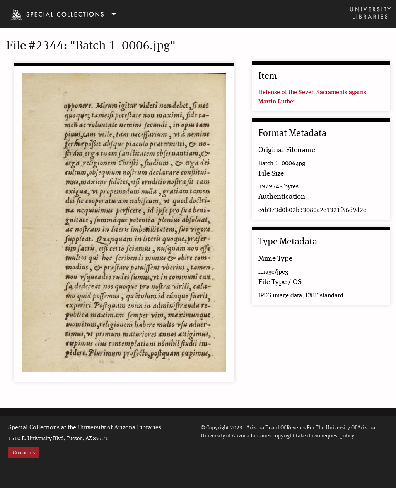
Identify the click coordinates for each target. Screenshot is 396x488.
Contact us (24, 453)
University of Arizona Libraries (119, 428)
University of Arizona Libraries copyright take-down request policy (277, 436)
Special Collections (34, 428)
